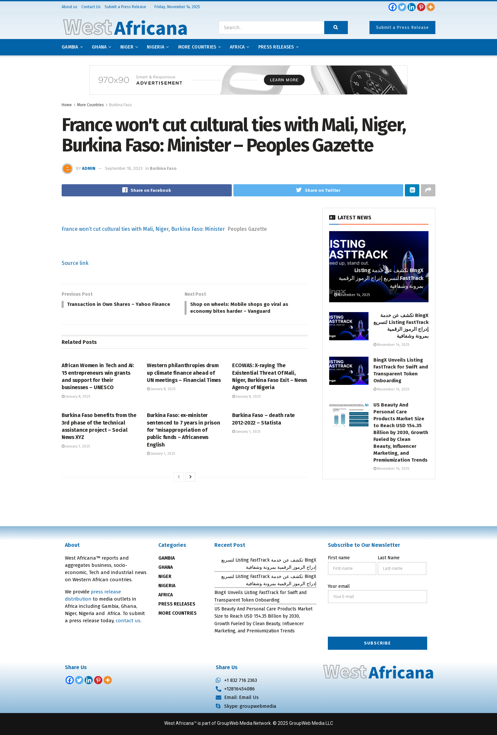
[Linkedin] (412, 7)
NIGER (164, 577)
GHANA (165, 567)
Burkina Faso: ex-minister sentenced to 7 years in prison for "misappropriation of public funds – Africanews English (183, 431)
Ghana (99, 47)
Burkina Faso (120, 105)
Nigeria (155, 47)
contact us (128, 621)
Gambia (70, 47)
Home (67, 105)
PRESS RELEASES (176, 604)
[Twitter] (402, 7)
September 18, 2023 (124, 168)
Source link (75, 263)
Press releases (276, 47)
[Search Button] (336, 27)
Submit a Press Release (402, 27)
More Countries (197, 47)
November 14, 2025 (352, 295)
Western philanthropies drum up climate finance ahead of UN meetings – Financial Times (184, 374)
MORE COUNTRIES (177, 613)
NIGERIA (166, 586)
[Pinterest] (421, 7)
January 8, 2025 (76, 398)
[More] (431, 7)
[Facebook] (392, 7)
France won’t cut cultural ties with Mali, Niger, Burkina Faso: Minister (143, 229)
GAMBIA (166, 558)
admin (88, 168)
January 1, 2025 (76, 448)
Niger (126, 47)
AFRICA (237, 47)
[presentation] (377, 621)
